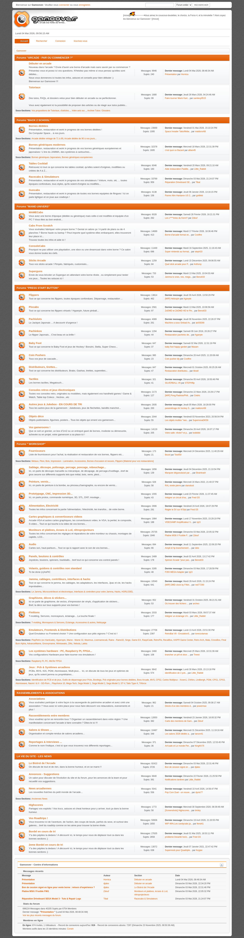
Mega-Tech (71, 683)
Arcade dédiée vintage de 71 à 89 (47, 138)
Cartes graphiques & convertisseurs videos (55, 516)
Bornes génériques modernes (47, 144)
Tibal (198, 182)
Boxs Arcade (143, 680)
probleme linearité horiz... (177, 837)
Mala (207, 640)
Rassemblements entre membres (49, 715)
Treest (197, 654)
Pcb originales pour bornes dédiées (119, 680)
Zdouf (194, 218)
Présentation (171, 74)
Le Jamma (37, 591)
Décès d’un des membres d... (179, 706)
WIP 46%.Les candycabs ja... (179, 823)
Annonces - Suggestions (44, 774)
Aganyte (187, 298)
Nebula (77, 643)
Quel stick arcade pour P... (177, 264)
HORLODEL (127, 591)
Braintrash (201, 473)
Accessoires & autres (85, 622)
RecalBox (167, 640)
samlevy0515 (199, 98)
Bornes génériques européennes (77, 157)
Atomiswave (21, 683)
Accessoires (80, 461)
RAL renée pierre (173, 485)
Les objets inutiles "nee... (176, 420)
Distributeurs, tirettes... (43, 367)
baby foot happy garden (176, 347)
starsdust (189, 485)
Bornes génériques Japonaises (46, 157)
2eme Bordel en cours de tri (46, 844)
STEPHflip (189, 383)
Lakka (84, 643)
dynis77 (199, 792)
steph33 (198, 251)
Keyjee (199, 850)
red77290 (199, 585)
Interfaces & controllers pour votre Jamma (93, 591)
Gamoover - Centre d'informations (39, 864)
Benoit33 (200, 277)
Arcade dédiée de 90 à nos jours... (80, 138)
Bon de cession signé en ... (177, 767)
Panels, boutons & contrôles (46, 556)
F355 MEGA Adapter (174, 572)
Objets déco (36, 416)
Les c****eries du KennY (176, 218)
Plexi (42, 461)
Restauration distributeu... (177, 371)
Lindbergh (200, 680)
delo (197, 548)
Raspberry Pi (38, 661)
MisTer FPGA (55, 661)
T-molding (36, 622)
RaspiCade (147, 640)
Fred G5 (196, 497)
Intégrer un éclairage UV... (177, 616)
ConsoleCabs (37, 246)
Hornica (184, 74)
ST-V (123, 683)
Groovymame (48, 643)
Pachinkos (35, 331)
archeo (196, 603)
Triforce (142, 683)
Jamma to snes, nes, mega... (178, 277)
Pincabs (34, 307)
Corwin (70, 929)
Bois (47, 461)
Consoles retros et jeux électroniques (52, 390)
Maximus (89, 640)
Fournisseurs (37, 450)
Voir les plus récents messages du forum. (42, 915)
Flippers (34, 295)
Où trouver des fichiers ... (177, 603)
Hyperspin (61, 640)
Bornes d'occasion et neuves (100, 461)
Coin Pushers (37, 355)
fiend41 (200, 823)
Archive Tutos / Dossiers (98, 110)
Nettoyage (101, 622)
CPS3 (222, 680)
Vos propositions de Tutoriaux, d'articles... (51, 110)
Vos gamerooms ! (39, 427)
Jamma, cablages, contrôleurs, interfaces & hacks (59, 579)
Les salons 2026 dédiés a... (178, 734)
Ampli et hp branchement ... (178, 548)
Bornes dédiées (38, 126)
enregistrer (84, 5)
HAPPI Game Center (183, 640)
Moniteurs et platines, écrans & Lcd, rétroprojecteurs (61, 530)
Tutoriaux (34, 87)
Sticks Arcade (37, 260)
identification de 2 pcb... (176, 673)
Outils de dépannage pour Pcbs (77, 680)
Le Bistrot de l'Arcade (42, 763)
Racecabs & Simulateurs (44, 176)
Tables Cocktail (38, 163)
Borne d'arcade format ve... (177, 235)
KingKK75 (199, 746)
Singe (128, 640)
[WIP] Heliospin (172, 298)
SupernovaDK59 (200, 420)
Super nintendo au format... (178, 251)
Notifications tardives (175, 779)
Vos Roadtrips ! (38, 818)
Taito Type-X (132, 683)
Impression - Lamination (62, 461)
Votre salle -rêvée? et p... (176, 433)
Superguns (35, 271)
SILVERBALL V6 (173, 383)
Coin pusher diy (172, 359)
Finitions (34, 612)
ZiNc (70, 643)
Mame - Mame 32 (75, 640)
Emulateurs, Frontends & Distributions (52, 630)
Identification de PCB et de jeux (46, 680)
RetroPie (158, 640)
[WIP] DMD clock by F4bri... (178, 585)
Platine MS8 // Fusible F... (177, 535)
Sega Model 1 (84, 683)
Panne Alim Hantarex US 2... (178, 195)
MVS (152, 680)
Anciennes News (39, 799)
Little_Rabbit (200, 169)
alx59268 (200, 323)
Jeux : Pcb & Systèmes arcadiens (49, 667)
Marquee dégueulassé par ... (178, 473)
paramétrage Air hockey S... (178, 408)
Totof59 (178, 455)
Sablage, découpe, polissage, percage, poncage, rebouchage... (67, 467)
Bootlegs (97, 680)
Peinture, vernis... (39, 481)
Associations (37, 698)
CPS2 (158, 680)
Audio (32, 544)
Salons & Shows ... (40, 729)
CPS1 (215, 680)
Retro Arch (199, 640)
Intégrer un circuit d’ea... (176, 497)
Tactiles (33, 379)
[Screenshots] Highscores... (178, 810)
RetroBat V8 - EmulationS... (178, 633)
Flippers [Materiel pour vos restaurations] (134, 461)
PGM (208, 680)
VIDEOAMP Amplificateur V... (178, 522)
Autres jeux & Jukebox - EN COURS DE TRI (55, 404)
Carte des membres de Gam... (179, 721)
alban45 (192, 150)
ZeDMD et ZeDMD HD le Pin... (179, 310)
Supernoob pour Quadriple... (178, 850)
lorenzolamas (201, 633)
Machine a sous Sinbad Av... (178, 323)
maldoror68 (200, 131)
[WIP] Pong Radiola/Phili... (177, 395)
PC (46, 661)
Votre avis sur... (79, 110)
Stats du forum (30, 903)
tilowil (195, 371)
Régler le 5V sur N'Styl (175, 509)
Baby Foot (35, 343)
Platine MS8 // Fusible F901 (35, 891)
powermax (202, 706)
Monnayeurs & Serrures (53, 622)
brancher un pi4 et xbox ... (177, 654)
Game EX (136, 640)
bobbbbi (196, 433)
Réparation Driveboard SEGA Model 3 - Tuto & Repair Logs (51, 898)
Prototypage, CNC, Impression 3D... (50, 493)
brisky (198, 810)
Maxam (194, 347)
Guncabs (34, 190)
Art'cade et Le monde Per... (178, 746)
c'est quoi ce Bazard (174, 150)
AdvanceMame (34, 643)
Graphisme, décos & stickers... (47, 597)
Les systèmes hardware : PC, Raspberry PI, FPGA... (60, 651)
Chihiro (191, 680)
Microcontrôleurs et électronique (58, 591)
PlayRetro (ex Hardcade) (43, 640)
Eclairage (70, 622)
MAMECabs (36, 212)
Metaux (35, 461)
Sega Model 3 (113, 683)
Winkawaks (61, 643)
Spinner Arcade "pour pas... (178, 560)
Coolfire (198, 235)
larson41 (199, 734)
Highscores (36, 805)
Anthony (198, 264)
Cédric (197, 395)
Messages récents (31, 871)
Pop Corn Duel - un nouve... (178, 792)
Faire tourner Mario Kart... (177, 98)
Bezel (167, 455)
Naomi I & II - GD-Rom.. (39, 683)
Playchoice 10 (58, 683)
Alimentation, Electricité (43, 505)
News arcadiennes (40, 788)
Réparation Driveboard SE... (178, 182)
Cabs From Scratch (41, 225)
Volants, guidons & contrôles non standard (55, 568)
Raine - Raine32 (116, 640)
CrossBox (215, 640)
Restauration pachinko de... (178, 335)
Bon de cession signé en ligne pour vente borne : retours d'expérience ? (58, 887)
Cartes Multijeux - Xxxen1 (175, 680)
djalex (197, 767)
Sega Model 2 (98, 683)
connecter (64, 5)
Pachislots (35, 319)
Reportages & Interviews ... (45, 742)
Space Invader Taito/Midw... (178, 131)
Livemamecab (101, 640)
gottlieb (199, 195)
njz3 (199, 522)
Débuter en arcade (40, 63)
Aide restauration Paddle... (177, 169)
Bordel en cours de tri (42, 831)
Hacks (117, 591)
